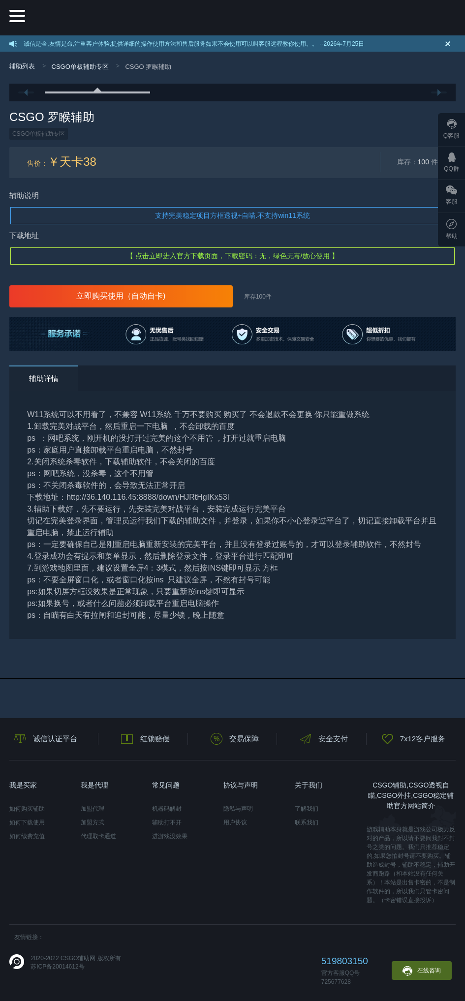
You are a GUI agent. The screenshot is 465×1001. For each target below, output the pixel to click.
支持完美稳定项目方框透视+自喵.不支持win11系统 (232, 215)
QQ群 (451, 162)
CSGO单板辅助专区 (80, 66)
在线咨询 (422, 971)
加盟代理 (92, 808)
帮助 (452, 229)
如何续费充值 (27, 836)
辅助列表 (22, 66)
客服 (452, 195)
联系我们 (306, 822)
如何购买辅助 (27, 808)
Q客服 (451, 129)
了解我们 (306, 808)
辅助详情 (44, 378)
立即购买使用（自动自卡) (120, 296)
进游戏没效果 (169, 836)
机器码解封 (167, 808)
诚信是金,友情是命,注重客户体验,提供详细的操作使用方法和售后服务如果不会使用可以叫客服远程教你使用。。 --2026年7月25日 (194, 43)
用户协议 (235, 822)
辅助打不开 (167, 822)
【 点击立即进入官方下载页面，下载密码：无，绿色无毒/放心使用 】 (232, 256)
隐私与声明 (238, 808)
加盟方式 (92, 822)
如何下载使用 (27, 822)
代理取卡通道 (98, 836)
